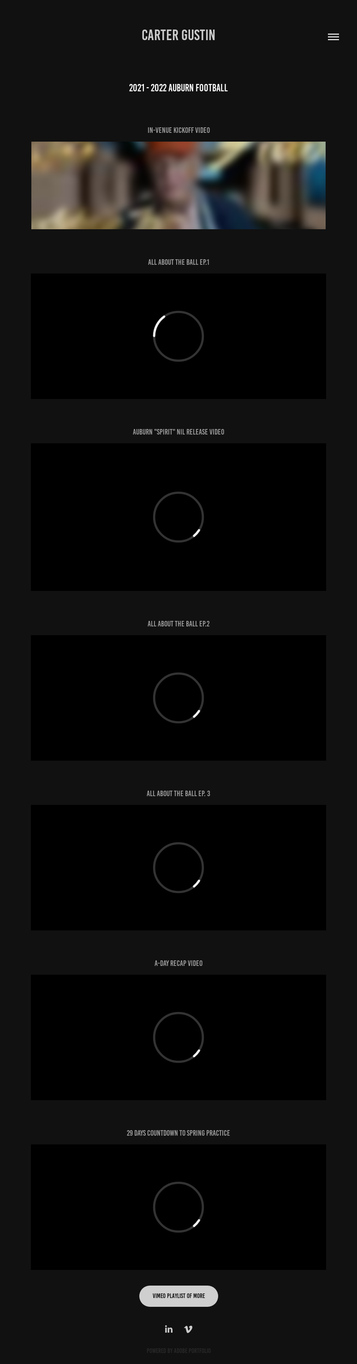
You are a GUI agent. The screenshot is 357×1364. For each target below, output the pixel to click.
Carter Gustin (178, 35)
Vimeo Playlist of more (179, 1296)
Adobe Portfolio (192, 1350)
